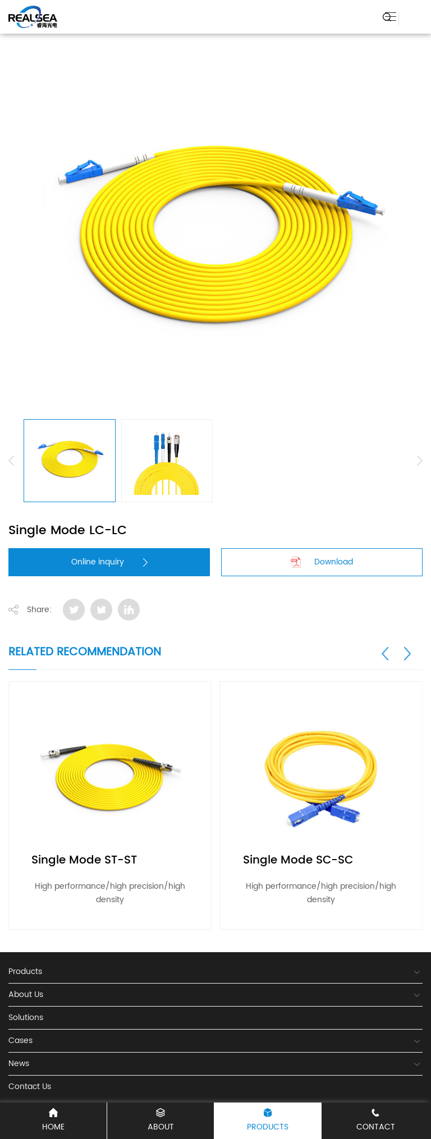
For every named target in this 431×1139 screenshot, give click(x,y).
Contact (375, 1120)
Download (322, 561)
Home (53, 1120)
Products (267, 1120)
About (160, 1120)
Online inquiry (109, 561)
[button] (385, 653)
